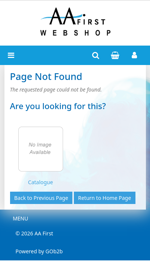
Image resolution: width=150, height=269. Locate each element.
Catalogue (40, 182)
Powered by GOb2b (39, 251)
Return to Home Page (104, 197)
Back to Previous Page (41, 197)
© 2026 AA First (34, 233)
